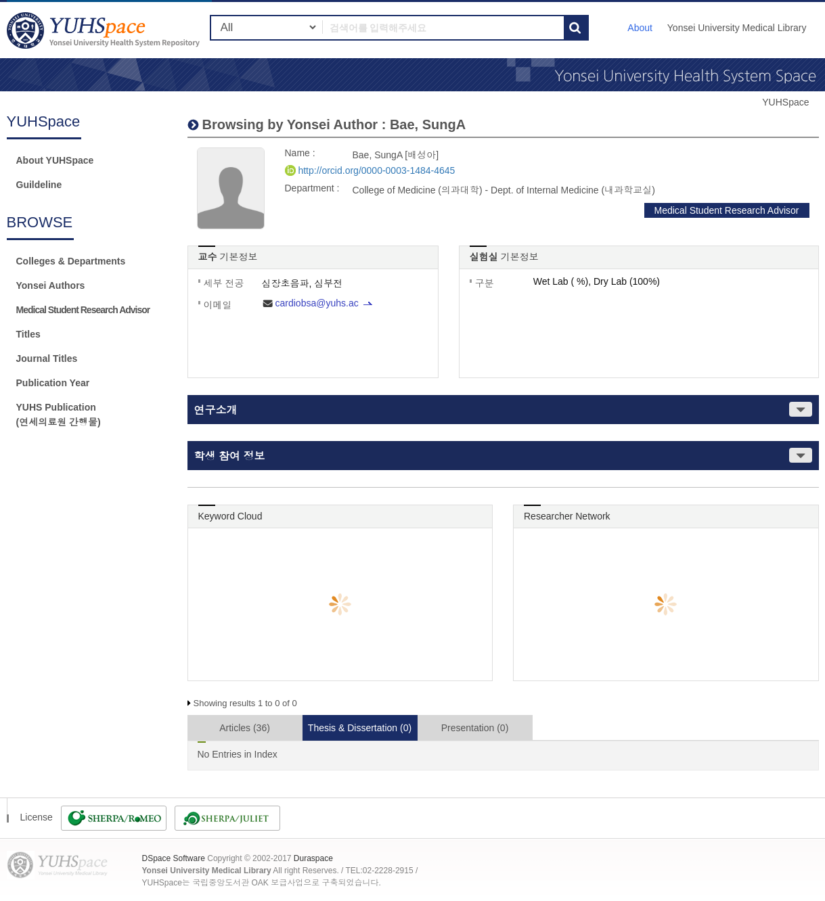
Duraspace (313, 858)
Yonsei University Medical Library (737, 27)
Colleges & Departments (71, 261)
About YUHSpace (55, 160)
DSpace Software (173, 858)
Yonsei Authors (50, 285)
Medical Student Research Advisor (83, 309)
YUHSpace (785, 102)
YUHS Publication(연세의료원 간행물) (58, 415)
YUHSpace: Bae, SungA (105, 30)
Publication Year (53, 382)
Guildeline (39, 184)
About (639, 27)
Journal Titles (47, 358)
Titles (28, 334)
